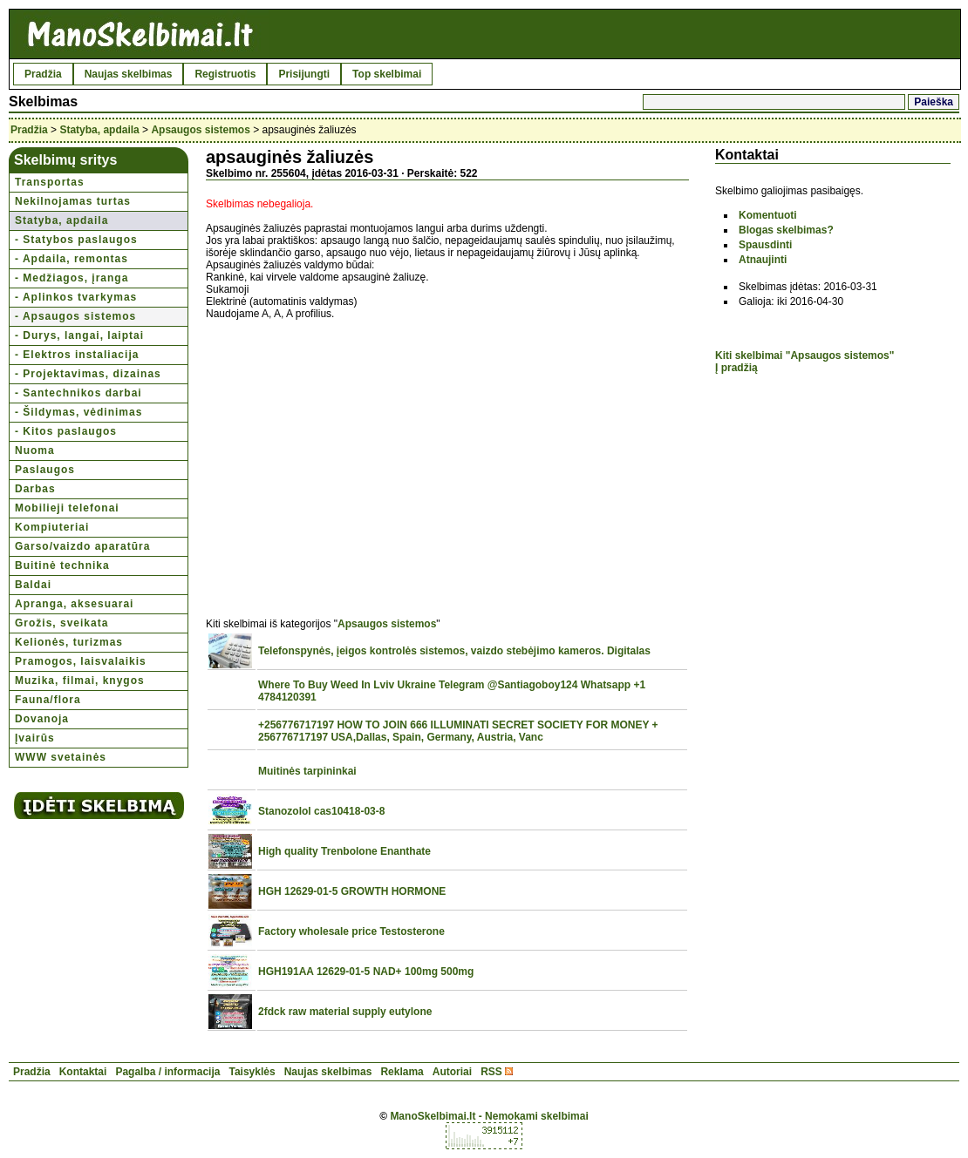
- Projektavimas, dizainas (88, 374)
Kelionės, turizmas (69, 642)
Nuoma (35, 450)
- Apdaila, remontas (71, 259)
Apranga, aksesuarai (74, 604)
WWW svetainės (60, 757)
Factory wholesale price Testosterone (351, 931)
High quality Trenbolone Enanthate (344, 851)
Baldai (33, 585)
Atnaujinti (763, 260)
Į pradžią (736, 368)
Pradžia (43, 74)
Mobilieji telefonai (67, 508)
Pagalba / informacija (167, 1072)
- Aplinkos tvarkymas (76, 297)
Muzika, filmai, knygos (80, 680)
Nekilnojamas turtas (73, 201)
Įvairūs (35, 738)
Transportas (50, 182)
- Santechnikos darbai (78, 393)
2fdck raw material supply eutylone (345, 1012)
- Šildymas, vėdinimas (78, 412)
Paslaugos (45, 470)
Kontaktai (83, 1072)
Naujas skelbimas (129, 74)
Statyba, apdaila (99, 130)
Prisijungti (304, 74)
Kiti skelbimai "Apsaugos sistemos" (804, 355)
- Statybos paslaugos (76, 240)
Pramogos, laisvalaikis (81, 661)
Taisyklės (251, 1072)
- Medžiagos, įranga (71, 278)
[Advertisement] (352, 459)
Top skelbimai (386, 74)
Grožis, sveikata (61, 623)
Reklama (401, 1072)
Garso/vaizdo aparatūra (82, 546)
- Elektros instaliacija (77, 355)
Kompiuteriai (52, 527)
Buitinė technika (62, 565)
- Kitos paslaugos (66, 431)
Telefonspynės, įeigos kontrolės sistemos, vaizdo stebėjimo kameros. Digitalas (454, 651)
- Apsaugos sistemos (75, 316)
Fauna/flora (48, 700)
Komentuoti (768, 215)
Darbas (35, 489)
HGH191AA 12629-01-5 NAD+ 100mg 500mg (366, 971)
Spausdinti (765, 245)
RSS (491, 1072)
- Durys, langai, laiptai (79, 335)
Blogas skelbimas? (786, 230)
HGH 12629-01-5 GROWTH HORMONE (352, 891)
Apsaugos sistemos (200, 130)
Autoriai (452, 1072)
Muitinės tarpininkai (307, 771)
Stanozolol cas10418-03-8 (321, 811)
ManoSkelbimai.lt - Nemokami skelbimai (489, 1116)
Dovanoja (42, 719)
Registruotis (225, 74)
